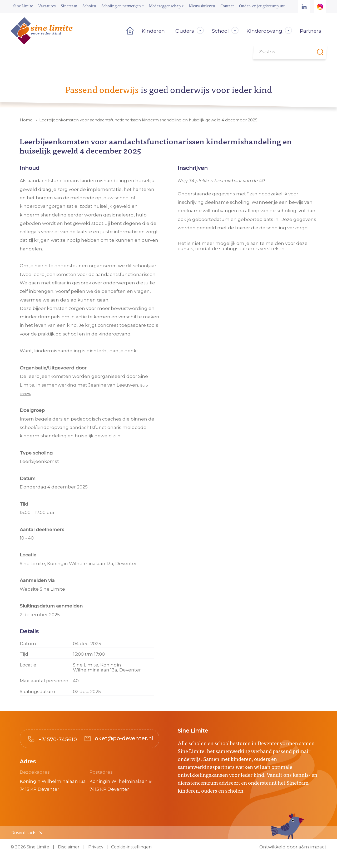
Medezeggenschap (165, 5)
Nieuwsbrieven (202, 5)
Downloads (24, 832)
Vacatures (47, 5)
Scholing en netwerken (121, 5)
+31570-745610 (57, 739)
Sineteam (69, 5)
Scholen (89, 5)
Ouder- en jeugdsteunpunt (262, 5)
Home (128, 30)
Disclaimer (68, 846)
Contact (227, 5)
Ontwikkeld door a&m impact (292, 846)
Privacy (95, 846)
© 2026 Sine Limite (30, 846)
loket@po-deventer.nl (123, 738)
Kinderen (153, 31)
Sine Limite (23, 5)
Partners (310, 31)
